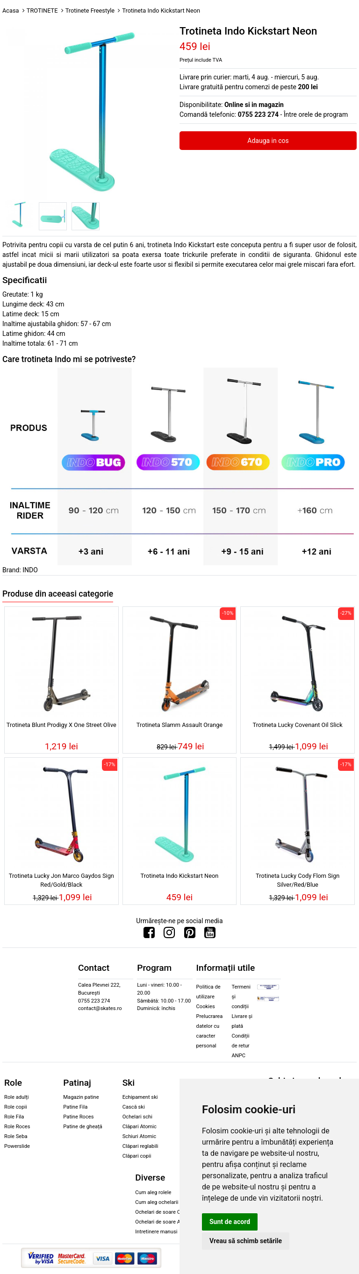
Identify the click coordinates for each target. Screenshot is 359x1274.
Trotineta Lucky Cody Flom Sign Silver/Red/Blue (297, 880)
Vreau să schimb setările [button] (245, 1241)
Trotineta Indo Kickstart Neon (180, 875)
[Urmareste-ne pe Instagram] (169, 935)
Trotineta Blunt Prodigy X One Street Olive (61, 724)
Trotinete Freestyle (90, 10)
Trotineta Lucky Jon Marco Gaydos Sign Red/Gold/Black (61, 880)
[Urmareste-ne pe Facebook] (149, 935)
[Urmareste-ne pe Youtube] (210, 935)
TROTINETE (42, 10)
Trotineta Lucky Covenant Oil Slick (297, 724)
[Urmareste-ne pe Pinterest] (189, 935)
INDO (30, 570)
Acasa (10, 10)
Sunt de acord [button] (229, 1221)
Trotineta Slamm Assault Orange (179, 724)
